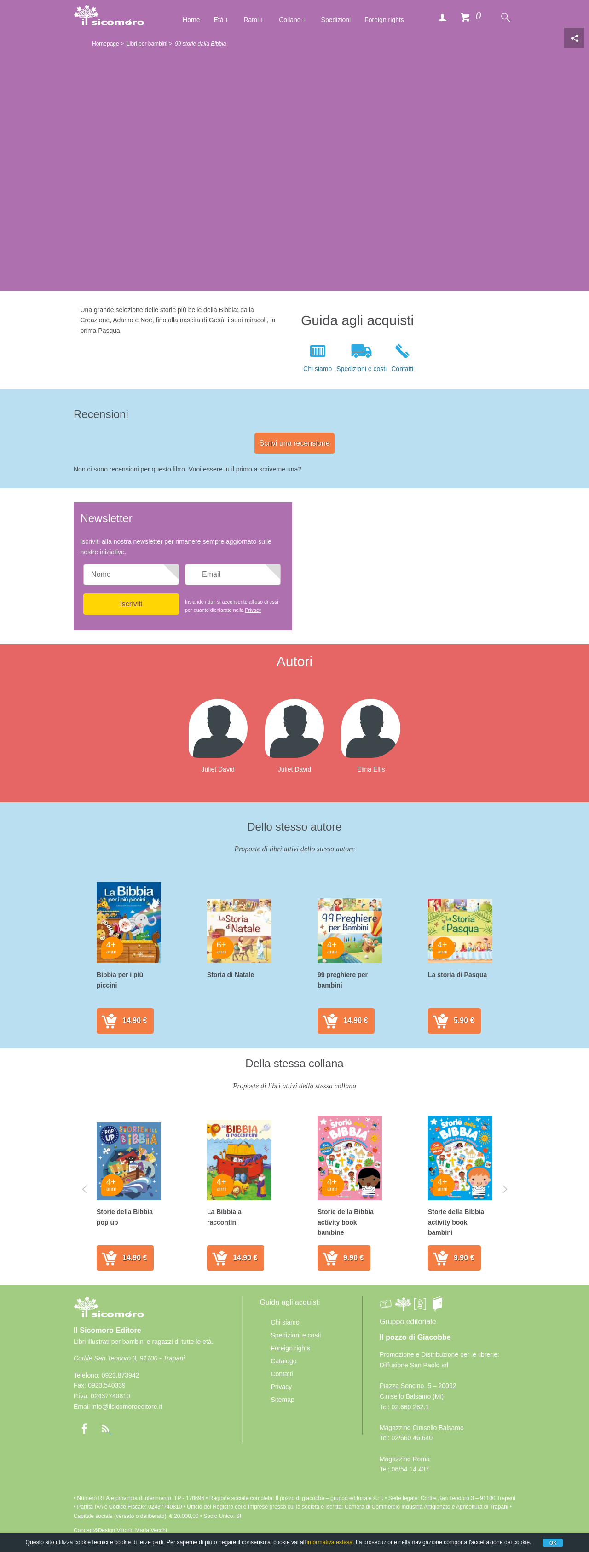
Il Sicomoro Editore (109, 1315)
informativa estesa (329, 1542)
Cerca (505, 17)
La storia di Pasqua (457, 974)
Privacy (253, 610)
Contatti (402, 368)
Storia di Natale (230, 974)
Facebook (84, 1428)
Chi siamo (317, 368)
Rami (251, 19)
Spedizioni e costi (361, 368)
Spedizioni (336, 19)
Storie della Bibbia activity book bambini (456, 1222)
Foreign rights (384, 19)
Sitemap (282, 1399)
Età (218, 19)
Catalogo (283, 1361)
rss (105, 1428)
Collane (289, 19)
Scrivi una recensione (295, 443)
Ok (553, 1543)
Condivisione (574, 38)
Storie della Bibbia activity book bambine (346, 1222)
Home (191, 19)
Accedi (442, 17)
